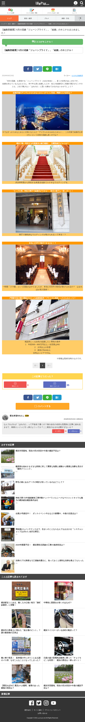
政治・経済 (28, 18)
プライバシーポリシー (53, 710)
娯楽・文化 (65, 18)
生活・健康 (11, 24)
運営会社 (27, 710)
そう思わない (74, 431)
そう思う (58, 431)
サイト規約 (38, 710)
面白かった (15, 384)
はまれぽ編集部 (77, 76)
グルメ (46, 18)
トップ (9, 18)
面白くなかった (54, 384)
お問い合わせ (42, 713)
